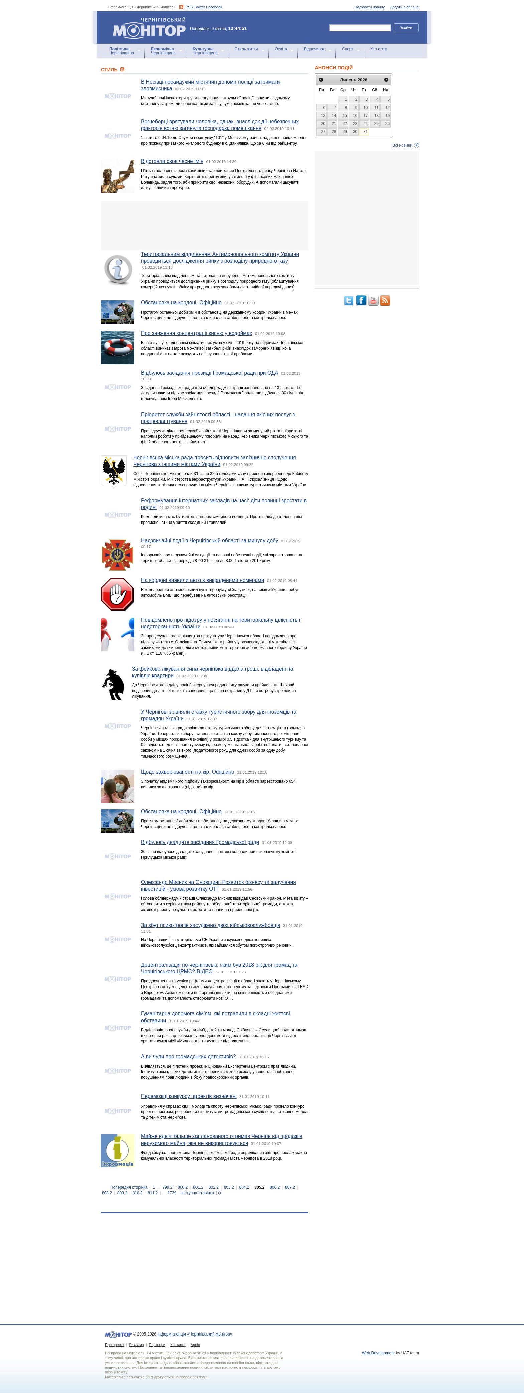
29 (345, 131)
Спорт (347, 49)
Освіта (281, 49)
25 (376, 123)
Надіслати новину (370, 7)
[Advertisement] (204, 226)
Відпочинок (314, 49)
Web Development (378, 1353)
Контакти (178, 1345)
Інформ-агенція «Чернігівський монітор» (152, 27)
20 (323, 123)
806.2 (275, 1187)
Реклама (136, 1345)
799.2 (167, 1187)
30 (355, 131)
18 (376, 115)
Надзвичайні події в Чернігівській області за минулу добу (209, 540)
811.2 (153, 1193)
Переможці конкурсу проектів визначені (189, 1096)
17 (365, 115)
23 (355, 123)
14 (334, 115)
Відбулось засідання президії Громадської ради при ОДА (209, 373)
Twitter (199, 7)
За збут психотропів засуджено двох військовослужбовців (210, 925)
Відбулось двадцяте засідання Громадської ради (200, 842)
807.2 (290, 1187)
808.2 (107, 1193)
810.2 (138, 1193)
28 (334, 131)
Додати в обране (404, 7)
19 (387, 115)
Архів (195, 1345)
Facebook (214, 7)
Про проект (114, 1345)
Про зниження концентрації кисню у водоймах (196, 333)
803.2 (229, 1187)
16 (355, 115)
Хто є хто (378, 49)
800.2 (183, 1187)
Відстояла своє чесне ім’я (172, 161)
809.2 (122, 1193)
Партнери (157, 1345)
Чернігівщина (121, 51)
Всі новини (402, 145)
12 (387, 107)
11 (376, 107)
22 (345, 123)
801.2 (198, 1187)
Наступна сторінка (197, 1193)
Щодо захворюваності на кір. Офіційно (187, 772)
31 (365, 131)
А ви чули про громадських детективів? (188, 1056)
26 (387, 123)
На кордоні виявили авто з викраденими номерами (202, 580)
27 (323, 131)
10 (365, 107)
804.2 (244, 1187)
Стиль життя (246, 49)
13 (323, 115)
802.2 (214, 1187)
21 (334, 123)
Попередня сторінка (128, 1187)
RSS (189, 7)
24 (365, 123)
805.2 (259, 1187)
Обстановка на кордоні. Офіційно (181, 302)
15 (345, 115)
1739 (172, 1193)
